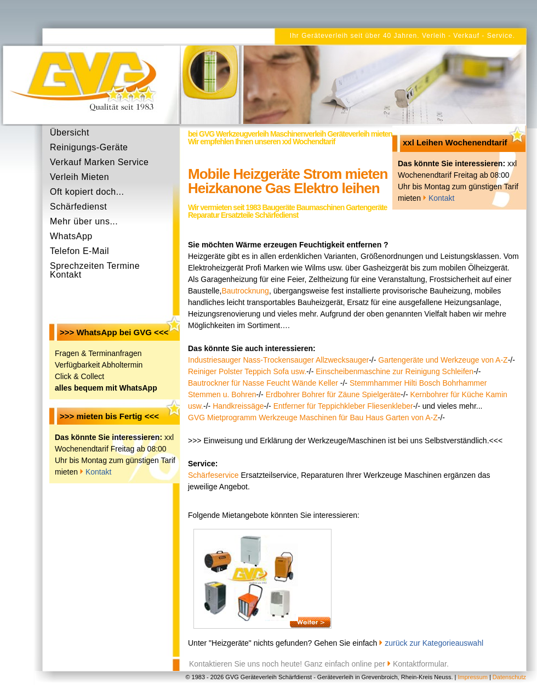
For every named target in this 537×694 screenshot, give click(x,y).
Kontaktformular (420, 663)
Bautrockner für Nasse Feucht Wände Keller (264, 383)
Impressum (472, 677)
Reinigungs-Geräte (89, 147)
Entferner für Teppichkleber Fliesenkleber (343, 406)
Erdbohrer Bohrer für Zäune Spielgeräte (333, 394)
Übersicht (69, 132)
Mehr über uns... (84, 221)
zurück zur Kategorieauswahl (434, 643)
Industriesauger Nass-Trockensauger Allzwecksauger (278, 360)
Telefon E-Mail (79, 251)
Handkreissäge (238, 406)
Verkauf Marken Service (99, 162)
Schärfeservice (213, 475)
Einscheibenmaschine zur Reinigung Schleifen (394, 371)
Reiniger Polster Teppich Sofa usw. (247, 371)
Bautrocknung (244, 290)
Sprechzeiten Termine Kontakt (95, 267)
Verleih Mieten (79, 177)
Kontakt (98, 471)
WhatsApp (71, 236)
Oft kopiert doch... (87, 191)
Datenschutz (509, 677)
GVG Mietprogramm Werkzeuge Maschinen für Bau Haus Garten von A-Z (313, 417)
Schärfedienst (78, 206)
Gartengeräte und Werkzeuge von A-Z (442, 360)
